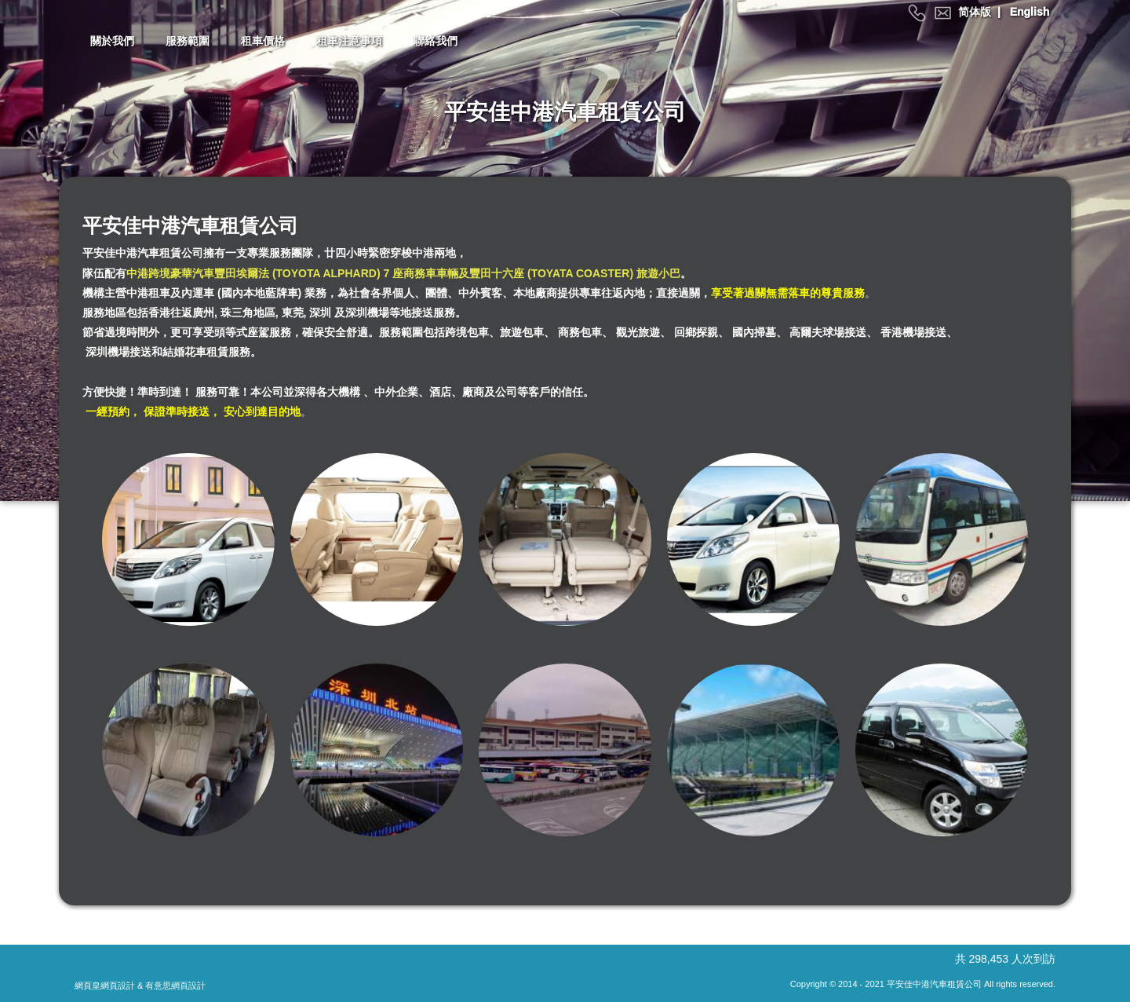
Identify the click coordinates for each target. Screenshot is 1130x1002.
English (1030, 11)
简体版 (974, 11)
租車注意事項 (349, 41)
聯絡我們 (435, 41)
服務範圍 (188, 41)
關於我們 (112, 41)
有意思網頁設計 (175, 985)
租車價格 (263, 41)
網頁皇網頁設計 (105, 985)
